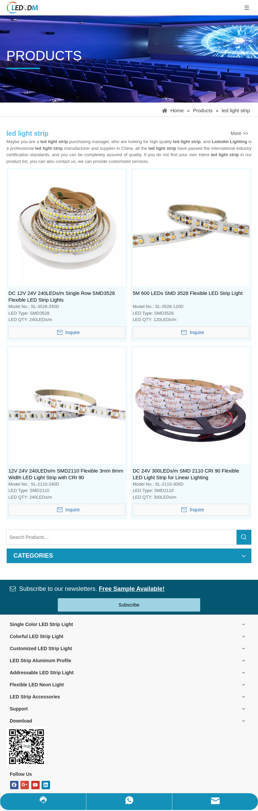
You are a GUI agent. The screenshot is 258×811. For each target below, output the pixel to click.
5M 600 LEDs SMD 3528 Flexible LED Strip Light (188, 293)
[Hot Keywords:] (243, 537)
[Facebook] (14, 785)
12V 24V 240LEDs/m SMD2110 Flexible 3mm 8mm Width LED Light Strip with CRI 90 (65, 474)
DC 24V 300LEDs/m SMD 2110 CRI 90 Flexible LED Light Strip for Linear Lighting (186, 474)
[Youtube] (35, 785)
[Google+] (24, 785)
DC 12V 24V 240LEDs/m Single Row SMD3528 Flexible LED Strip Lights (61, 296)
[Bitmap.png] (26, 747)
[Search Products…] (121, 537)
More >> (239, 133)
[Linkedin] (46, 785)
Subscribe (129, 605)
